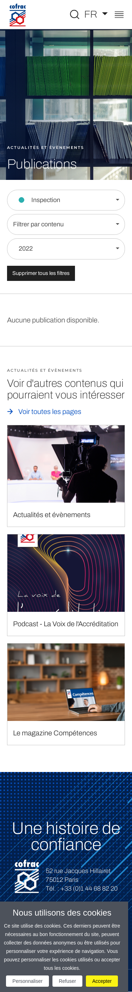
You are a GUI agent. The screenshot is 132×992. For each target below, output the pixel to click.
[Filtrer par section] (66, 200)
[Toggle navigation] (119, 15)
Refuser (67, 981)
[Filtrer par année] (66, 248)
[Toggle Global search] (74, 14)
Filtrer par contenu (38, 224)
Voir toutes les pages (49, 411)
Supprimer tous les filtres (41, 273)
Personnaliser (27, 981)
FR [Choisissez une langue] (92, 14)
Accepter (102, 981)
